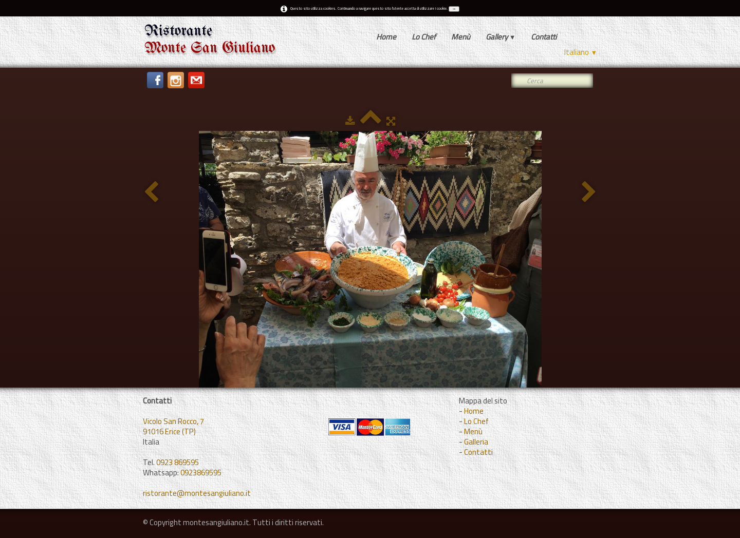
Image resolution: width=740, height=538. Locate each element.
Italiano (580, 52)
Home (386, 36)
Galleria (476, 441)
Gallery (501, 36)
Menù (460, 36)
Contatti (544, 36)
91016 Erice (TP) (169, 431)
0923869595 (200, 472)
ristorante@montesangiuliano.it (197, 493)
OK (454, 9)
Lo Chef (424, 36)
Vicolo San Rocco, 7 (173, 421)
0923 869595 (177, 462)
